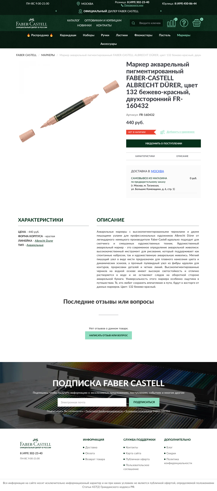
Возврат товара (95, 459)
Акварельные (35, 245)
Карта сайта (133, 453)
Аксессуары (108, 43)
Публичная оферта (138, 459)
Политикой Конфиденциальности (104, 411)
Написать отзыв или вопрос (108, 335)
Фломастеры (143, 35)
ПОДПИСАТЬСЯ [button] (144, 402)
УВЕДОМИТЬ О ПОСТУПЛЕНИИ (163, 143)
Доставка (91, 447)
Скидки (171, 453)
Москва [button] (157, 171)
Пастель (164, 35)
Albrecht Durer (44, 241)
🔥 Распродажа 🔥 (40, 35)
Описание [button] (182, 156)
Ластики (122, 35)
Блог (169, 447)
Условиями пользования (138, 411)
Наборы (88, 35)
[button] (132, 5)
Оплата (90, 453)
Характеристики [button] (145, 156)
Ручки (105, 35)
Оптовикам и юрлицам (103, 20)
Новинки (84, 25)
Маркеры (183, 35)
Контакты (104, 25)
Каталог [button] (73, 20)
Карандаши (68, 35)
